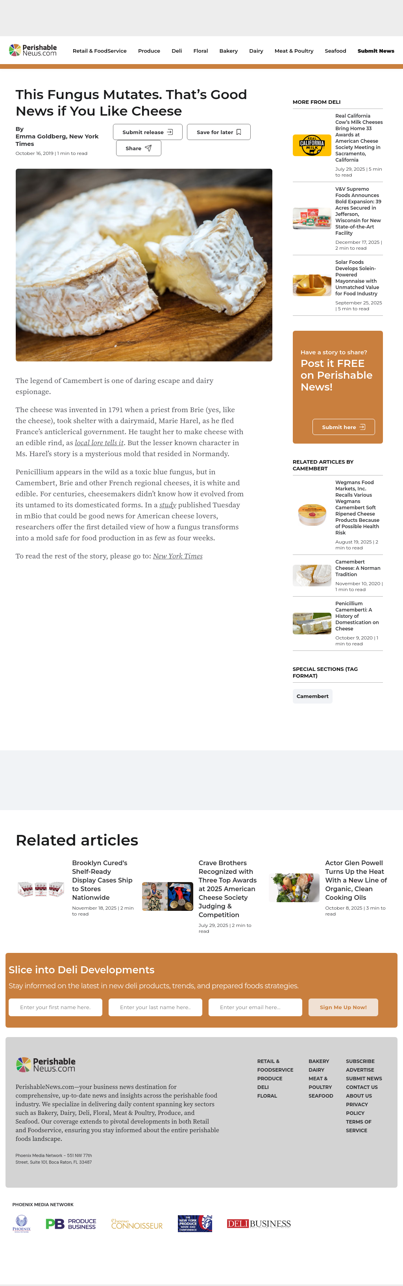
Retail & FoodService (100, 51)
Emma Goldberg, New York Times (57, 140)
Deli (177, 51)
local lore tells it (99, 442)
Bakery (229, 51)
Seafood (335, 51)
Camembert (313, 696)
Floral (201, 51)
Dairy (256, 51)
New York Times (178, 556)
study (167, 504)
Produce (149, 51)
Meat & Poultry (294, 51)
